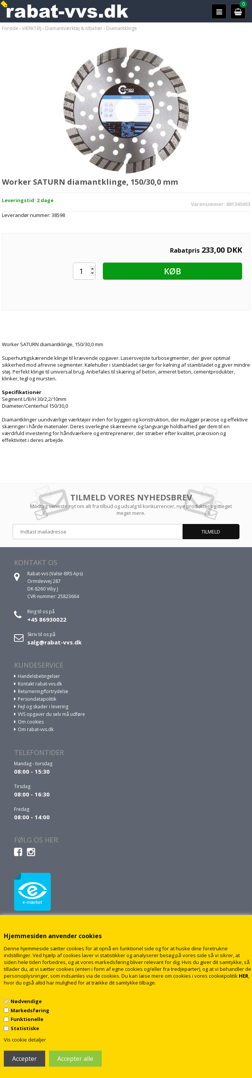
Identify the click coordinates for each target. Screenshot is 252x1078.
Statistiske (25, 1028)
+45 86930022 (46, 619)
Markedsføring (30, 1010)
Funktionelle (27, 1019)
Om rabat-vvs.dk (36, 729)
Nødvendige (26, 1001)
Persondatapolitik (37, 699)
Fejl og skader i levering (43, 706)
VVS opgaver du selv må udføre (51, 714)
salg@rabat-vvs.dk (54, 642)
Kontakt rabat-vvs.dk (40, 684)
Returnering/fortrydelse (43, 691)
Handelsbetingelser (39, 676)
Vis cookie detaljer (25, 1039)
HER (243, 975)
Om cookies (31, 722)
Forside (10, 28)
